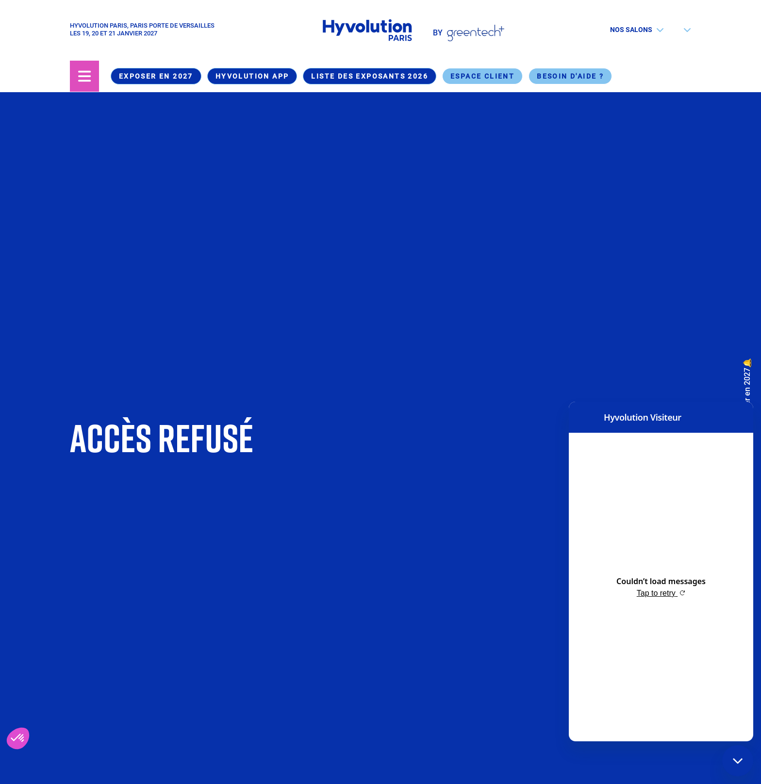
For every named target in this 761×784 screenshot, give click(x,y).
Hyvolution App (252, 76)
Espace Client (482, 76)
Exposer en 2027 (156, 76)
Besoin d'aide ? (570, 76)
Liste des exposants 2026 (369, 76)
